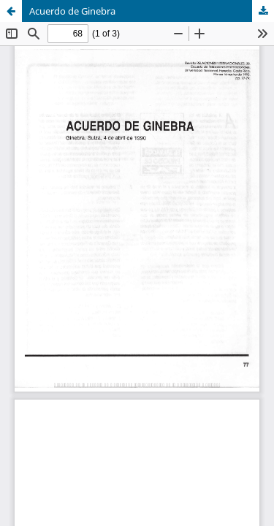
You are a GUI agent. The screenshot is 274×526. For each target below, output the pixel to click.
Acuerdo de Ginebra (72, 11)
